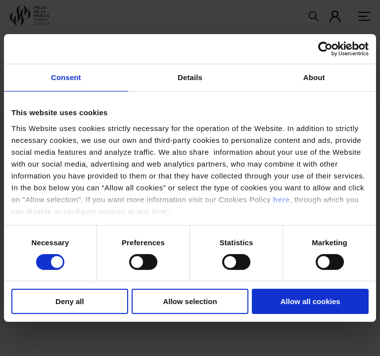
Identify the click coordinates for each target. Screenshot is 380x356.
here (281, 199)
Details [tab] (190, 77)
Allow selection (190, 301)
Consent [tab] (66, 77)
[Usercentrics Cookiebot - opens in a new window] (325, 49)
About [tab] (314, 77)
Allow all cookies (310, 301)
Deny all (69, 301)
